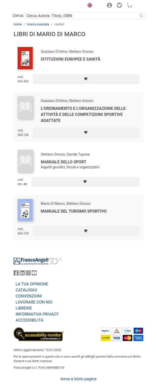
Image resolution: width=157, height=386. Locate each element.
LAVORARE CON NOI (34, 302)
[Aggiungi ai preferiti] (86, 79)
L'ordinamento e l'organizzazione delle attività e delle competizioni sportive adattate (83, 114)
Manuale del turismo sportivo (74, 211)
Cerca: (18, 15)
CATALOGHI (26, 290)
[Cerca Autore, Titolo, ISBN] (81, 15)
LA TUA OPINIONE (32, 284)
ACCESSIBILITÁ (29, 320)
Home (18, 24)
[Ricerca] (141, 15)
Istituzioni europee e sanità (70, 59)
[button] (89, 6)
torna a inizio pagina (78, 378)
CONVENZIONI (29, 296)
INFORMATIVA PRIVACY (37, 314)
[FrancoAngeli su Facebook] (16, 274)
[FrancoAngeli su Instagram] (28, 274)
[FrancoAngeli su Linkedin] (22, 274)
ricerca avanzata (38, 24)
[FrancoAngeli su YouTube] (34, 274)
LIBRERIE (24, 308)
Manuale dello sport (63, 162)
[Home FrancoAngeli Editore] (30, 6)
